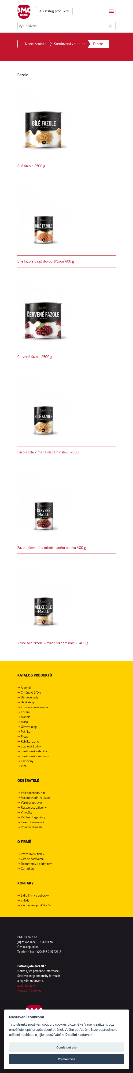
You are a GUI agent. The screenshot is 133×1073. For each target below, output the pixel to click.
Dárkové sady (29, 697)
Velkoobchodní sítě (33, 793)
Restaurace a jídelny (34, 807)
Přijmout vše (66, 1059)
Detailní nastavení (78, 1035)
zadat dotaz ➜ (26, 985)
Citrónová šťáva (31, 692)
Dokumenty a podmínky (36, 864)
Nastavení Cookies (29, 990)
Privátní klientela (31, 827)
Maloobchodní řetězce (35, 798)
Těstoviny (27, 761)
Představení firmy (32, 854)
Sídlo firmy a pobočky (35, 895)
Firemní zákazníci (32, 822)
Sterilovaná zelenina (69, 43)
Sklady (25, 900)
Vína (23, 766)
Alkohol (26, 687)
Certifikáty (27, 868)
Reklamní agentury (33, 817)
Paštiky (25, 731)
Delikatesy (27, 702)
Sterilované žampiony (35, 756)
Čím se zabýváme (32, 859)
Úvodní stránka (34, 43)
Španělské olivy (31, 746)
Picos (24, 736)
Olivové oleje (29, 727)
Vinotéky (26, 812)
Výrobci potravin (31, 802)
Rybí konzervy (30, 741)
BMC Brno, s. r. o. (23, 12)
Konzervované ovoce (34, 707)
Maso (24, 722)
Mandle (25, 717)
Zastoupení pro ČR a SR (36, 905)
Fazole (98, 43)
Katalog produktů (54, 11)
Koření (25, 712)
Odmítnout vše (66, 1047)
